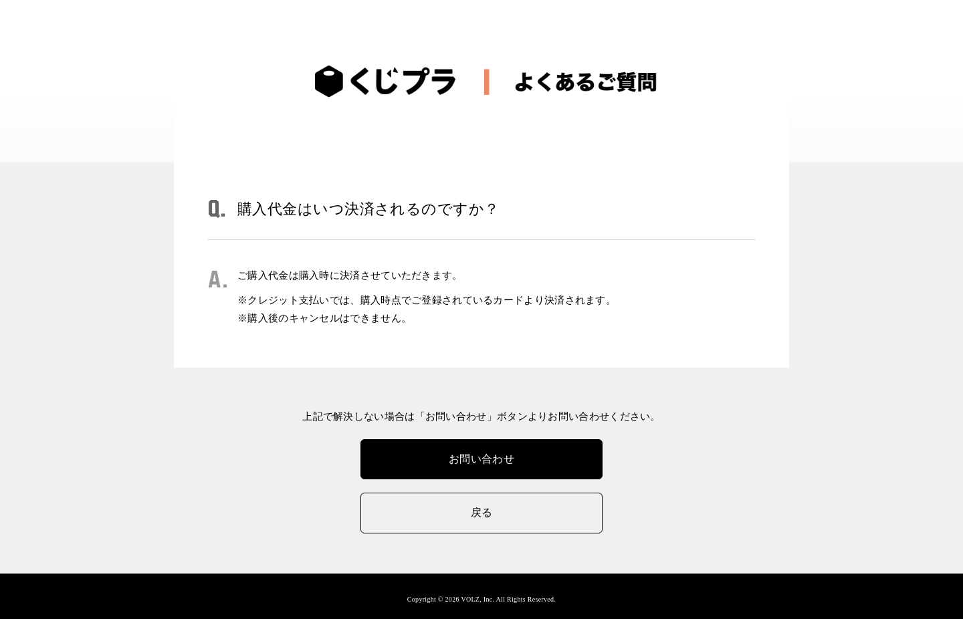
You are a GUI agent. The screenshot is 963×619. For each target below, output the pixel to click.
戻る (482, 512)
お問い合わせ (481, 459)
